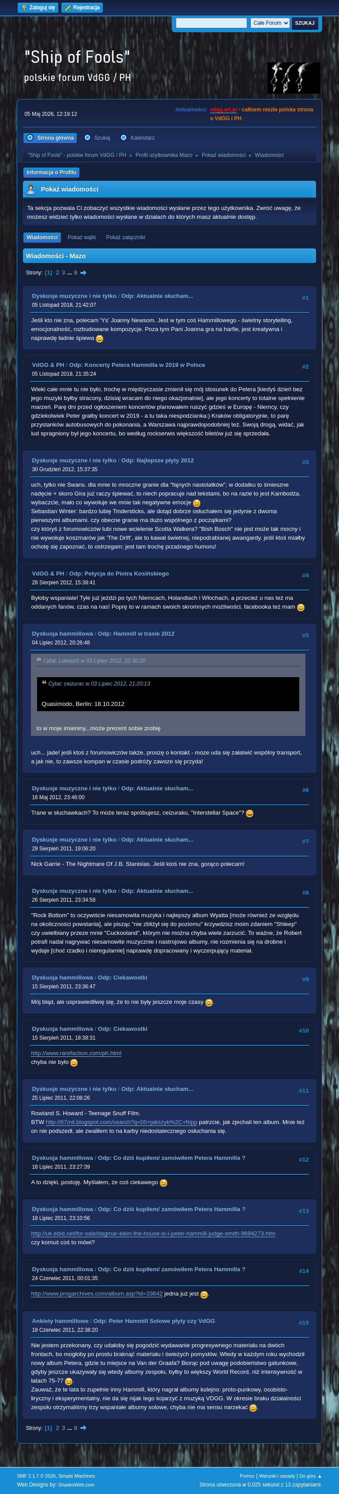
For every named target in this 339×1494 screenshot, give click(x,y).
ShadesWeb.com (76, 1484)
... (70, 272)
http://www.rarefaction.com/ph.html (76, 1053)
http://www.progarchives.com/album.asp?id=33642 (96, 1293)
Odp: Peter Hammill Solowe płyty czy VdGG (154, 1321)
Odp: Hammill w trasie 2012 (136, 633)
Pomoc (247, 1476)
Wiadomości (41, 237)
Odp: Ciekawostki (122, 977)
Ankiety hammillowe (60, 1321)
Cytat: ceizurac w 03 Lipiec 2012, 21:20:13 (99, 684)
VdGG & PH (48, 365)
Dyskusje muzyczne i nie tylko (74, 296)
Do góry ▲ (310, 1476)
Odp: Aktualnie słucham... (157, 296)
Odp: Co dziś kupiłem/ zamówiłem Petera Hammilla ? (171, 1158)
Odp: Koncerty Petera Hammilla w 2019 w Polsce (137, 365)
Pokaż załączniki (125, 237)
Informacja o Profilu (51, 172)
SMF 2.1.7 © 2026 (36, 1476)
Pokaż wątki (82, 237)
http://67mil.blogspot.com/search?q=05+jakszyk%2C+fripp (121, 1122)
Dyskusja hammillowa (62, 633)
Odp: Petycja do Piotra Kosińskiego (119, 573)
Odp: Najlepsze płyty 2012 (157, 460)
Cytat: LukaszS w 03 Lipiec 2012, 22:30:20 (94, 661)
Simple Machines (77, 1476)
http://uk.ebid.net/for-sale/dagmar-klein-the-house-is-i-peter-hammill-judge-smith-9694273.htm (153, 1233)
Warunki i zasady (277, 1476)
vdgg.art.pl (223, 110)
